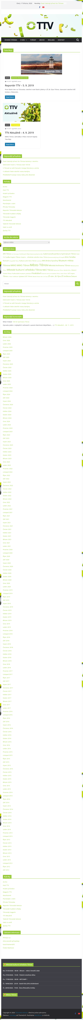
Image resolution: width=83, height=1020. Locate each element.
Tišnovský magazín (9, 217)
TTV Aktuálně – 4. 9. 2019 (19, 132)
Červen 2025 (7, 367)
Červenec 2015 (8, 769)
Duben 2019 (7, 617)
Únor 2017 (6, 705)
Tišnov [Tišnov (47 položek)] (5, 276)
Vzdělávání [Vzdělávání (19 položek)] (15, 276)
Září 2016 (6, 722)
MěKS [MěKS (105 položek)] (13, 265)
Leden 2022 (7, 506)
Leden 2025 (7, 384)
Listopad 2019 (7, 593)
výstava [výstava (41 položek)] (21, 276)
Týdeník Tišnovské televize (12, 224)
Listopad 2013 (7, 836)
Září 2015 (6, 762)
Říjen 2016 (6, 718)
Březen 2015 (7, 782)
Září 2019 (6, 600)
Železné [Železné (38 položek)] (74, 276)
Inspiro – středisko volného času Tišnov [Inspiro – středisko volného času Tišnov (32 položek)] (34, 257)
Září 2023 (6, 438)
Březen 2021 (7, 539)
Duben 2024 (7, 415)
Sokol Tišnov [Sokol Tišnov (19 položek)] (64, 273)
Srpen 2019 (7, 603)
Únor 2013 (6, 856)
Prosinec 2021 (7, 509)
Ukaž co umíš (7, 227)
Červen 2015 (7, 772)
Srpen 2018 (7, 644)
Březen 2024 (7, 418)
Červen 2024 (7, 408)
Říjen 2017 (6, 678)
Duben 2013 (7, 850)
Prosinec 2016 (7, 711)
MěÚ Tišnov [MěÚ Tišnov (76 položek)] (48, 270)
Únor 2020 (6, 583)
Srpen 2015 (7, 765)
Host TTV (6, 190)
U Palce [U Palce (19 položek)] (10, 276)
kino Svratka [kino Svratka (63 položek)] (70, 257)
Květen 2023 (7, 452)
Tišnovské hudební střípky (12, 214)
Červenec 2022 (8, 485)
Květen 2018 (7, 654)
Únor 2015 (6, 786)
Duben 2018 (7, 657)
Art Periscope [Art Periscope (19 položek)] (15, 254)
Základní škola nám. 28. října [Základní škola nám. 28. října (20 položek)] (40, 276)
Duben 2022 (7, 496)
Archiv (42, 40)
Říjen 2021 (6, 516)
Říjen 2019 (6, 597)
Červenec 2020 (8, 566)
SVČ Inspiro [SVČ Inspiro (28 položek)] (71, 273)
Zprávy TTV (6, 230)
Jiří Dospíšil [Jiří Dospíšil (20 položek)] (62, 257)
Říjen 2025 (6, 354)
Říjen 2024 (6, 394)
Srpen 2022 (7, 482)
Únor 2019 (6, 624)
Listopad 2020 (7, 553)
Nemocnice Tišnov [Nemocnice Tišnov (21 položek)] (58, 270)
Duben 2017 (7, 698)
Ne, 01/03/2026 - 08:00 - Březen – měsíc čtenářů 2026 (21, 971)
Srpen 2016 (7, 725)
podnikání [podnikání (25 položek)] (28, 273)
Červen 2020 (7, 570)
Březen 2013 (7, 853)
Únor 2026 (6, 340)
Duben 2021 (7, 536)
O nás (22, 40)
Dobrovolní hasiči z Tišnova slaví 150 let (16, 165)
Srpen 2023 (7, 442)
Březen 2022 (7, 499)
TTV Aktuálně (15, 125)
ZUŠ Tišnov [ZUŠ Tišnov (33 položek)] (28, 276)
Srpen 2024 (7, 401)
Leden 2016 (7, 748)
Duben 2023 (7, 455)
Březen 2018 (7, 661)
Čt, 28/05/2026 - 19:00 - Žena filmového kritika (19, 988)
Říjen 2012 (6, 867)
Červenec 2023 (8, 445)
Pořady (33, 40)
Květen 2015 (7, 775)
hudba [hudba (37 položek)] (8, 257)
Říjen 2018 (6, 637)
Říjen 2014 (6, 799)
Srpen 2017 (7, 684)
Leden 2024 (7, 425)
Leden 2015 (7, 789)
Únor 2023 (6, 462)
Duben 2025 (7, 374)
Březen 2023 (7, 458)
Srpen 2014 (7, 806)
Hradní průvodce (8, 193)
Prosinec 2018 (7, 630)
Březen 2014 (7, 823)
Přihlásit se (6, 938)
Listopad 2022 (7, 472)
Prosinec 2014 (7, 792)
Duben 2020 (7, 576)
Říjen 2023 (6, 435)
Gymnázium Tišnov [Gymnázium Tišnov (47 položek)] (68, 254)
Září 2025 (6, 357)
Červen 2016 (7, 732)
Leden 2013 (7, 860)
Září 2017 (6, 681)
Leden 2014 (7, 829)
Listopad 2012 (7, 863)
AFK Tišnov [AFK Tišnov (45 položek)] (7, 254)
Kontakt (61, 40)
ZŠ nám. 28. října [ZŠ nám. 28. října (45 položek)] (54, 276)
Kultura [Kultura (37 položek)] (21, 261)
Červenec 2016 (8, 728)
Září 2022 (6, 479)
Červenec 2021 (8, 526)
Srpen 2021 (7, 523)
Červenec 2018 (8, 647)
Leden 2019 (7, 627)
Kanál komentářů (9, 944)
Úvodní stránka (11, 40)
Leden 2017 (7, 708)
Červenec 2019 (8, 607)
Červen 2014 (7, 813)
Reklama (51, 40)
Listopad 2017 (7, 674)
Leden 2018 (7, 668)
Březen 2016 (7, 742)
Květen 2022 (7, 492)
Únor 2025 (6, 381)
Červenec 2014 (8, 809)
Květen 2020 (7, 573)
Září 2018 (6, 641)
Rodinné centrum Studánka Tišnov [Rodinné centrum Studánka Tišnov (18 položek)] (51, 273)
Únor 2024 (6, 421)
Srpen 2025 (7, 361)
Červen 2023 (7, 448)
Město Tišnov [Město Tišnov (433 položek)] (39, 265)
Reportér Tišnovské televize (20, 77)
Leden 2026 (7, 344)
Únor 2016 (6, 745)
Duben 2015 (7, 779)
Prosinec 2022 (7, 469)
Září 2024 (6, 398)
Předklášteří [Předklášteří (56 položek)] (36, 273)
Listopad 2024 (7, 391)
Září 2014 (6, 802)
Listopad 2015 (7, 755)
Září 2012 (6, 870)
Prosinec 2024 (7, 388)
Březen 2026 (7, 337)
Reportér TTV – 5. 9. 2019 (19, 85)
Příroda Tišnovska (9, 207)
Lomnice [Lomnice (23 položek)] (39, 261)
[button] (26, 40)
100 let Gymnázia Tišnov (21, 322)
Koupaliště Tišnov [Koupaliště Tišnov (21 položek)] (14, 261)
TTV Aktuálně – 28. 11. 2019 (64, 325)
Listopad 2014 (7, 796)
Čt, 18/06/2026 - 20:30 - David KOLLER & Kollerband (21, 984)
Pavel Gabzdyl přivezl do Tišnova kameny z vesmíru (52, 4)
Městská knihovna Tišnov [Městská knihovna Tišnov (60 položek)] (59, 265)
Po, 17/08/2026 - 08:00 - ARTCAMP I (15, 979)
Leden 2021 (7, 546)
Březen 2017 (7, 701)
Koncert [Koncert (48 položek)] (6, 261)
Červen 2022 (7, 489)
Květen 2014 (7, 816)
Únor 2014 (6, 826)
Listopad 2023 (7, 431)
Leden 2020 (7, 587)
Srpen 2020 (7, 563)
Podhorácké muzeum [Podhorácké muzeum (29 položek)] (18, 273)
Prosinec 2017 (7, 671)
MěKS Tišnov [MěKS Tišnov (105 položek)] (23, 265)
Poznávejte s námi (9, 203)
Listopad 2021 (7, 512)
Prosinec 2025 (7, 347)
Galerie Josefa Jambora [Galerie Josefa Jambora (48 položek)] (52, 254)
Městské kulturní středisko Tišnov (19, 964)
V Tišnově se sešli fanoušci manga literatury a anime (21, 168)
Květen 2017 (7, 695)
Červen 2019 (7, 610)
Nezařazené (7, 200)
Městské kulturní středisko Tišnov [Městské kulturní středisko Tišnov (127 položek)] (24, 269)
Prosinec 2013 (7, 833)
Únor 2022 (6, 502)
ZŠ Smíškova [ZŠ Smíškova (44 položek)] (66, 276)
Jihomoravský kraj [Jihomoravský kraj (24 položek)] (53, 257)
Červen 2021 (7, 529)
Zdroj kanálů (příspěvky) (11, 941)
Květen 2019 (7, 614)
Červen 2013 (7, 843)
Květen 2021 (7, 533)
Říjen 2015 (6, 759)
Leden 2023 (7, 465)
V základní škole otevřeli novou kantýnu (16, 171)
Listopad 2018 (7, 634)
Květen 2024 (7, 411)
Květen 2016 (7, 735)
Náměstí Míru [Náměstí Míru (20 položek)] (67, 270)
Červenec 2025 (8, 364)
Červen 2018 (7, 651)
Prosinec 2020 (7, 550)
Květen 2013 (7, 846)
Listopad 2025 (7, 351)
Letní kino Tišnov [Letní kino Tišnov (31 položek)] (30, 261)
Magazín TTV (7, 197)
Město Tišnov (11, 995)
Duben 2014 (7, 819)
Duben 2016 (7, 738)
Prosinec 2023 (7, 428)
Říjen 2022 (6, 475)
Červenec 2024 (8, 405)
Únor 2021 (6, 543)
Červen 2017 (7, 691)
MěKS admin (17, 81)
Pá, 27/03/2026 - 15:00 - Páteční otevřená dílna (19, 975)
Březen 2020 (7, 580)
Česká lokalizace (8, 948)
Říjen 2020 (6, 556)
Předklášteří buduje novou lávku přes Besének (19, 175)
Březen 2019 (7, 620)
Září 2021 (6, 519)
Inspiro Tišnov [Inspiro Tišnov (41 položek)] (15, 257)
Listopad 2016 (7, 715)
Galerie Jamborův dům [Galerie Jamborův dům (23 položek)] (36, 254)
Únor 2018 (6, 664)
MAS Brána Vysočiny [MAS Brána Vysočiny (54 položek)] (50, 260)
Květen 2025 (7, 371)
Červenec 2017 (8, 688)
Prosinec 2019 (7, 590)
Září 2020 (6, 560)
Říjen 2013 (6, 840)
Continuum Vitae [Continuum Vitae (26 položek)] (24, 254)
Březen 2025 (7, 378)
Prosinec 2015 (7, 752)
